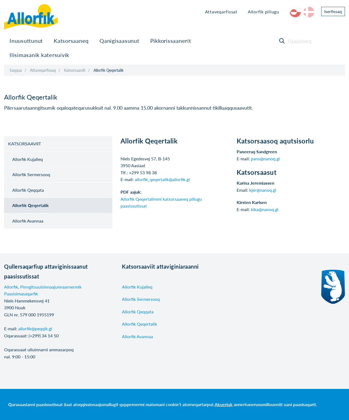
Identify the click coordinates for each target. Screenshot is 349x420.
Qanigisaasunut (119, 40)
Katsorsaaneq (71, 40)
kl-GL (295, 12)
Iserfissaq (333, 11)
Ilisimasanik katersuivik (39, 55)
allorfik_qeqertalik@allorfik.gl (162, 179)
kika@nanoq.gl (264, 209)
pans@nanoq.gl (265, 158)
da (308, 12)
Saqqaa (16, 70)
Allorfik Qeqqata (28, 190)
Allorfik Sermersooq (31, 174)
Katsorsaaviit (74, 70)
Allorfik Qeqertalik (109, 70)
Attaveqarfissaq (43, 70)
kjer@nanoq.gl (262, 190)
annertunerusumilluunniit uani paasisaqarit (275, 404)
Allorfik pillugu (263, 11)
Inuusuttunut (26, 40)
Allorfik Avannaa (27, 220)
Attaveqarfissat (221, 11)
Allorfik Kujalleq (27, 159)
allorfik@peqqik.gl (35, 328)
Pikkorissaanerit (170, 40)
